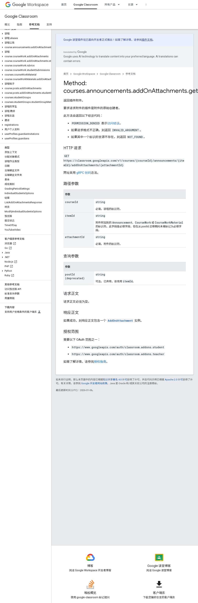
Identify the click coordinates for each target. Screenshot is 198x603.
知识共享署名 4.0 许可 (115, 379)
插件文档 (147, 39)
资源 (130, 4)
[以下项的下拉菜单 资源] (137, 4)
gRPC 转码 (83, 173)
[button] (25, 33)
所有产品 (110, 4)
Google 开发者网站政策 (94, 383)
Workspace (30, 4)
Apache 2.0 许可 (174, 379)
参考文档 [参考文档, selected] (34, 24)
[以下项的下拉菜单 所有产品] (119, 4)
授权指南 (100, 361)
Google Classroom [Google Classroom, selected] (85, 4)
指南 (19, 24)
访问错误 (113, 123)
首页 (64, 4)
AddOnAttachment (120, 320)
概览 (7, 24)
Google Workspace (84, 73)
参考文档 (130, 73)
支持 (49, 24)
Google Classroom (21, 16)
